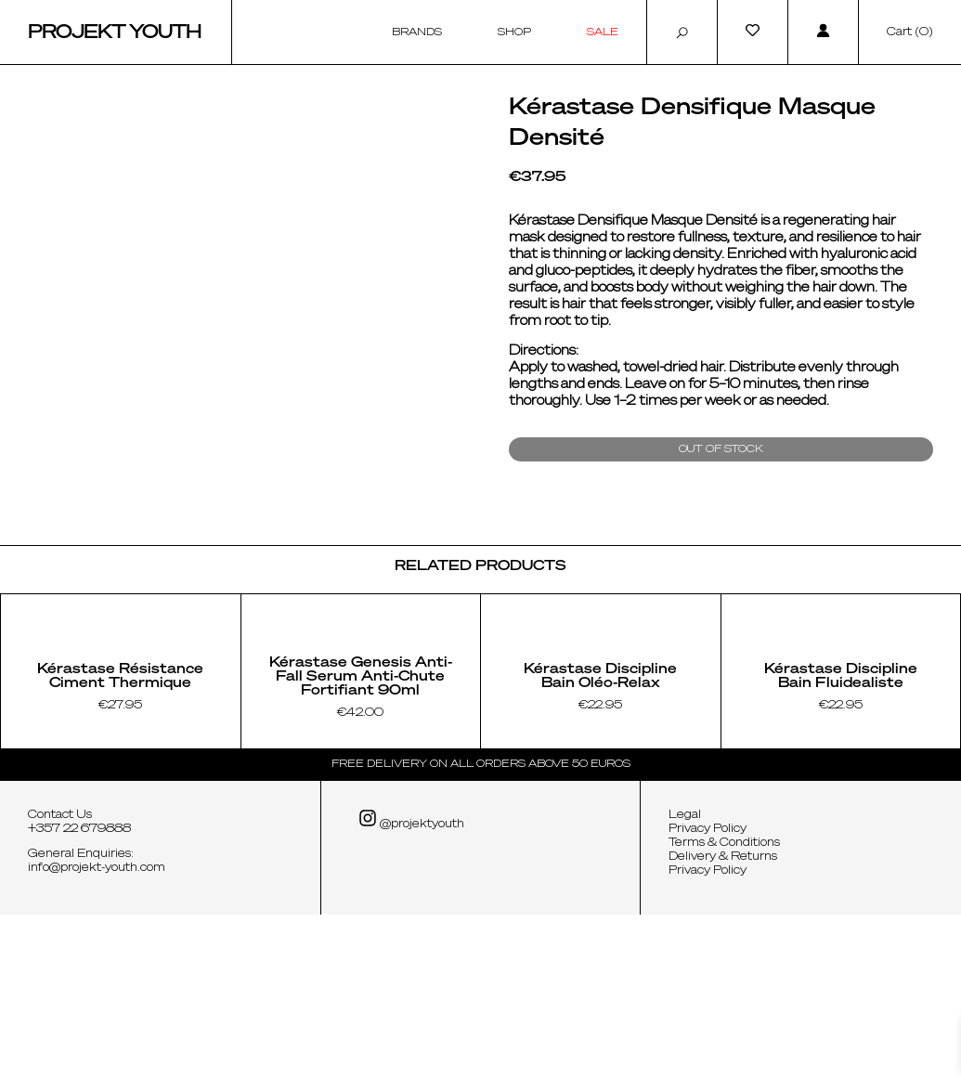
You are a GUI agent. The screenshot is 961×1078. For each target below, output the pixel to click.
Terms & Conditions (724, 1006)
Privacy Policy (708, 992)
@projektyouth (411, 983)
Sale (602, 32)
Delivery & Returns (723, 1020)
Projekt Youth (114, 32)
